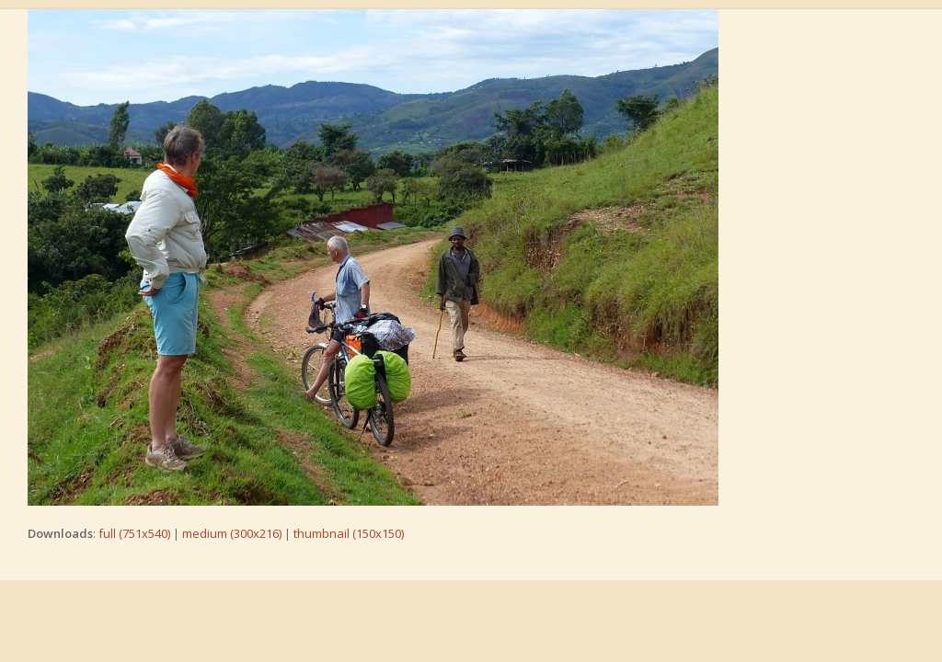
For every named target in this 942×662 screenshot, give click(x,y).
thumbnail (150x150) (348, 533)
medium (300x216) (231, 533)
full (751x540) (134, 533)
